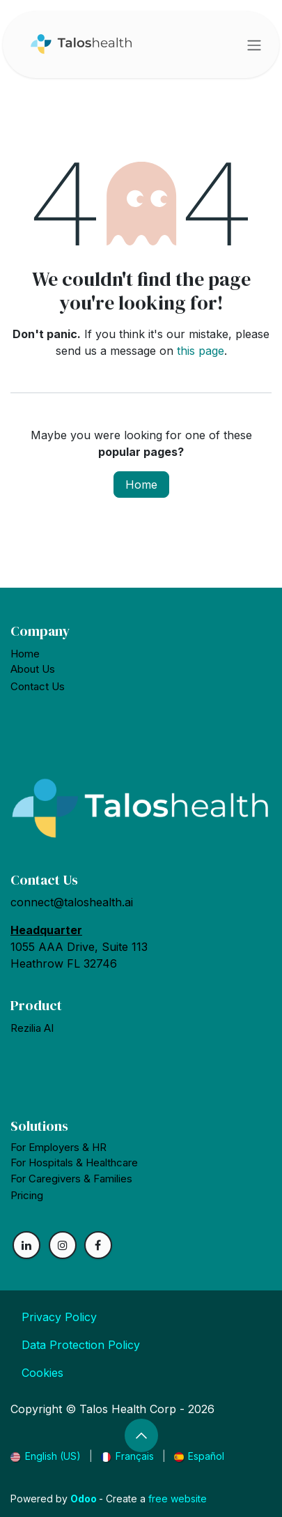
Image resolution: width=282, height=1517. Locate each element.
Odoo (84, 1498)
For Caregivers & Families (71, 1178)
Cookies (42, 1373)
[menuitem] (45, 1456)
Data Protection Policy (81, 1345)
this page (200, 351)
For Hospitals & (74, 1162)
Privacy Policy (59, 1317)
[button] (141, 1435)
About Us (32, 669)
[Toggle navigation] (254, 44)
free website (177, 1498)
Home (141, 484)
